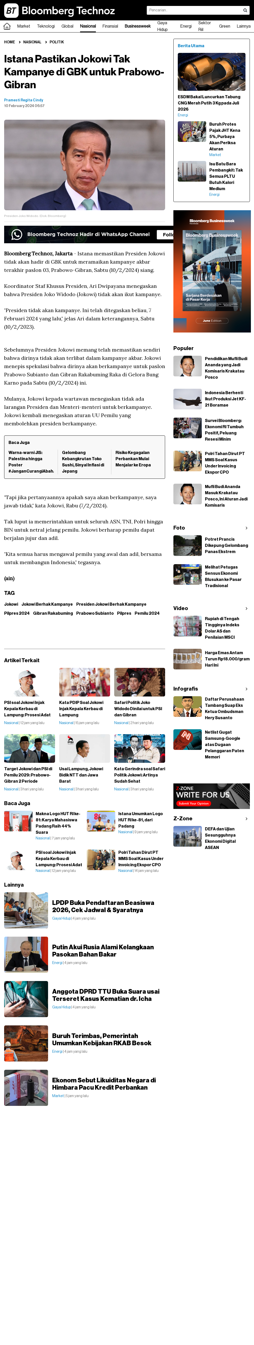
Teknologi (46, 26)
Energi (186, 26)
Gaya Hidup (162, 26)
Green (224, 26)
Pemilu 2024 (147, 613)
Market (23, 26)
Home (9, 42)
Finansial (110, 26)
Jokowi (11, 604)
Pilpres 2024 (17, 613)
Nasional (88, 26)
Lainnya (244, 26)
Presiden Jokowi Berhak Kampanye (111, 604)
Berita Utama (191, 46)
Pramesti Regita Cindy (23, 100)
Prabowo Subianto (95, 613)
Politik (57, 42)
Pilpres (124, 613)
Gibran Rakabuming (53, 613)
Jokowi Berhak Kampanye (47, 604)
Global (67, 26)
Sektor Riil (204, 26)
